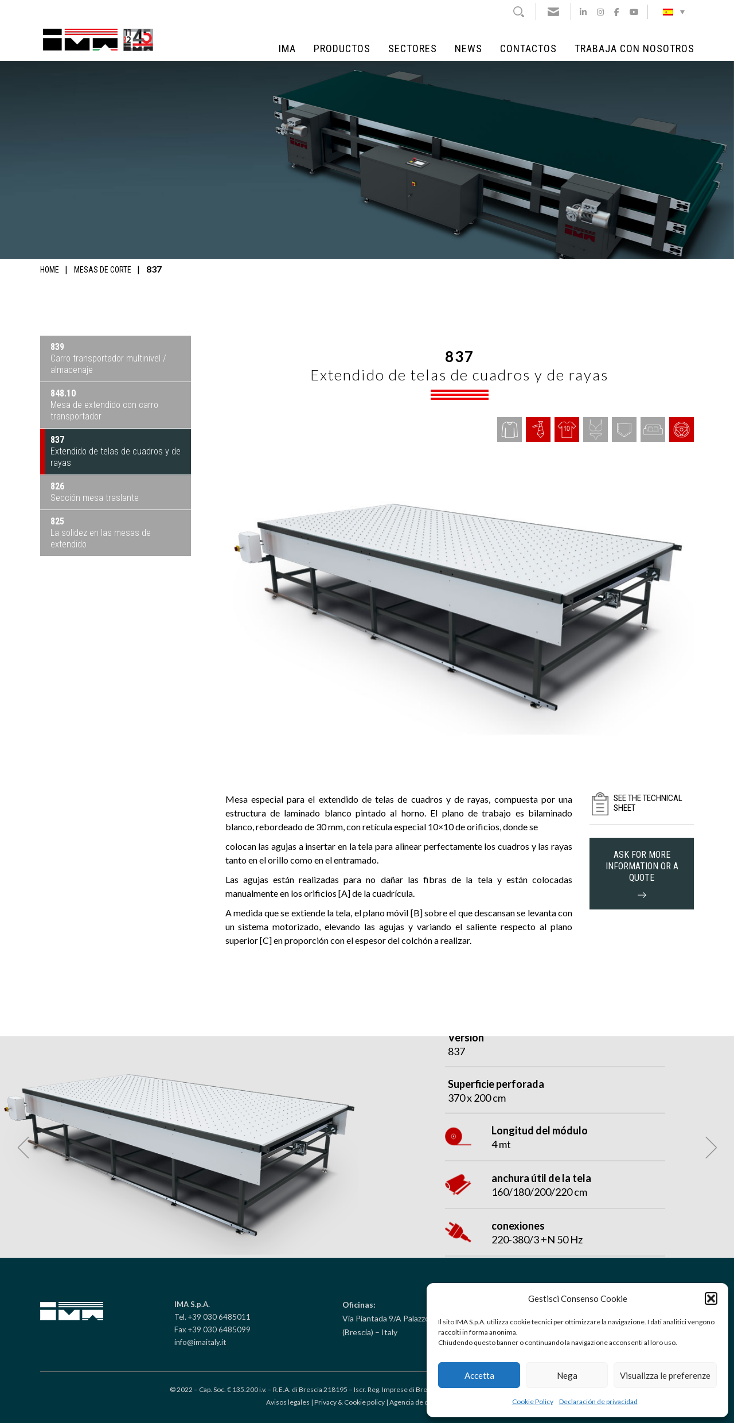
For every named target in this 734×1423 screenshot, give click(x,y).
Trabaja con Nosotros (634, 49)
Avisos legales (288, 1402)
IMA (287, 49)
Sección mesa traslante (94, 492)
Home (49, 269)
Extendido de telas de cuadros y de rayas (115, 451)
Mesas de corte (102, 269)
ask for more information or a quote (642, 873)
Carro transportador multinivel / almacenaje (108, 358)
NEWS (468, 49)
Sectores (412, 49)
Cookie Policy (532, 1401)
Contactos (528, 49)
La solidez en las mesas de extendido (100, 533)
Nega (567, 1375)
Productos (342, 49)
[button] (711, 1298)
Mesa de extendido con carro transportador (104, 405)
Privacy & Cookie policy (349, 1402)
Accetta (479, 1375)
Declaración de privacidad (598, 1401)
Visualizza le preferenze (665, 1375)
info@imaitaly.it (200, 1342)
